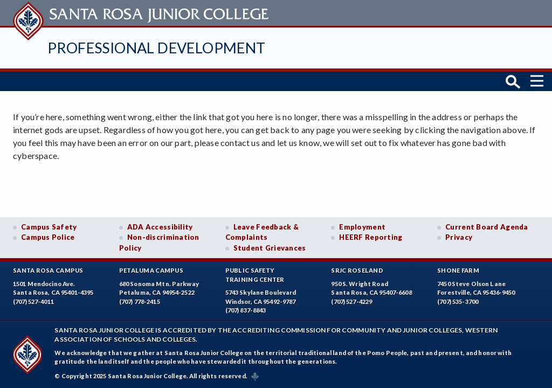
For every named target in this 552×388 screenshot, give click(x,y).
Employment (362, 227)
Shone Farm (458, 270)
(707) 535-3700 (457, 301)
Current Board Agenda (486, 227)
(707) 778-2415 (139, 301)
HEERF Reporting (370, 237)
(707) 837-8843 (245, 310)
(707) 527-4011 (33, 301)
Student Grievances (269, 248)
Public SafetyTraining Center (255, 275)
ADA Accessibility (160, 227)
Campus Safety (49, 227)
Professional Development (156, 48)
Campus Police (48, 237)
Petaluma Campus (151, 270)
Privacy (458, 237)
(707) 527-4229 (351, 301)
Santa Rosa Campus (48, 270)
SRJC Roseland (357, 270)
